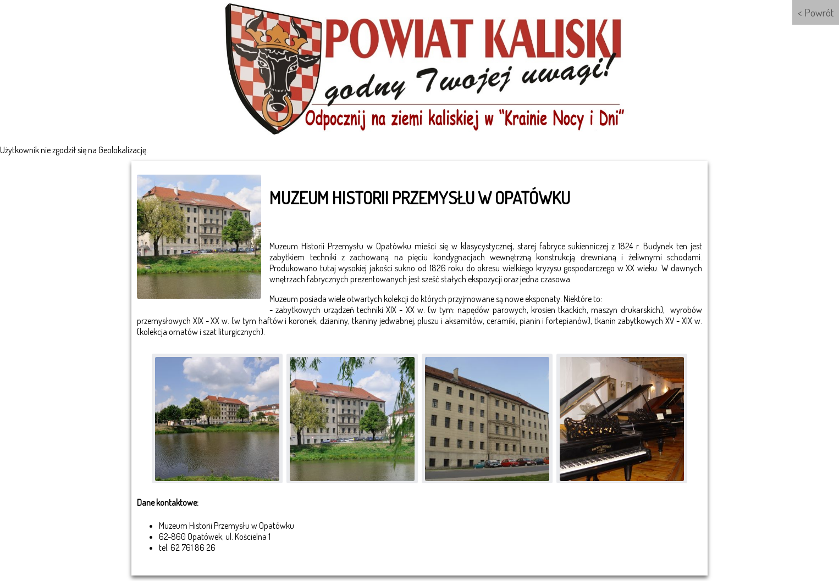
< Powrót (816, 12)
